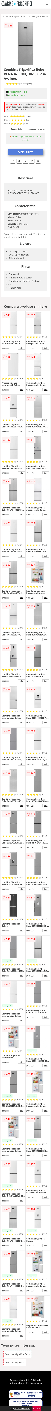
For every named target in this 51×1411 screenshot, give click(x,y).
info (21, 348)
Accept (36, 1408)
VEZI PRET (25, 152)
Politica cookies (34, 1383)
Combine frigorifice (13, 16)
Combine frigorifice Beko (37, 16)
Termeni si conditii (19, 1380)
